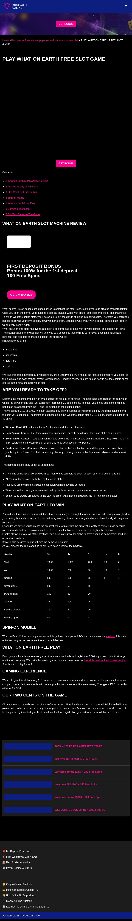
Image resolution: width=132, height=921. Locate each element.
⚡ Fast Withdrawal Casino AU (19, 859)
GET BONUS (66, 24)
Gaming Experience (18, 209)
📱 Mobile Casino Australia (17, 903)
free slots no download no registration (105, 662)
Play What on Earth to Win (21, 192)
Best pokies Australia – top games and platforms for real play (45, 40)
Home (5, 40)
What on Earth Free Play (20, 203)
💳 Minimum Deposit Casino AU (20, 892)
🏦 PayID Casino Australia (17, 870)
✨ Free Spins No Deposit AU (19, 897)
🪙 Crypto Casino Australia (17, 886)
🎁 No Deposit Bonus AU (16, 853)
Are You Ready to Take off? (22, 186)
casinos (111, 638)
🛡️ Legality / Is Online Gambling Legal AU (25, 908)
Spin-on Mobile (15, 198)
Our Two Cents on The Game (23, 214)
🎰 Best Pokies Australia (16, 864)
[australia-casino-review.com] (15, 6)
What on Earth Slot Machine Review (27, 181)
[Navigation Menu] (126, 6)
